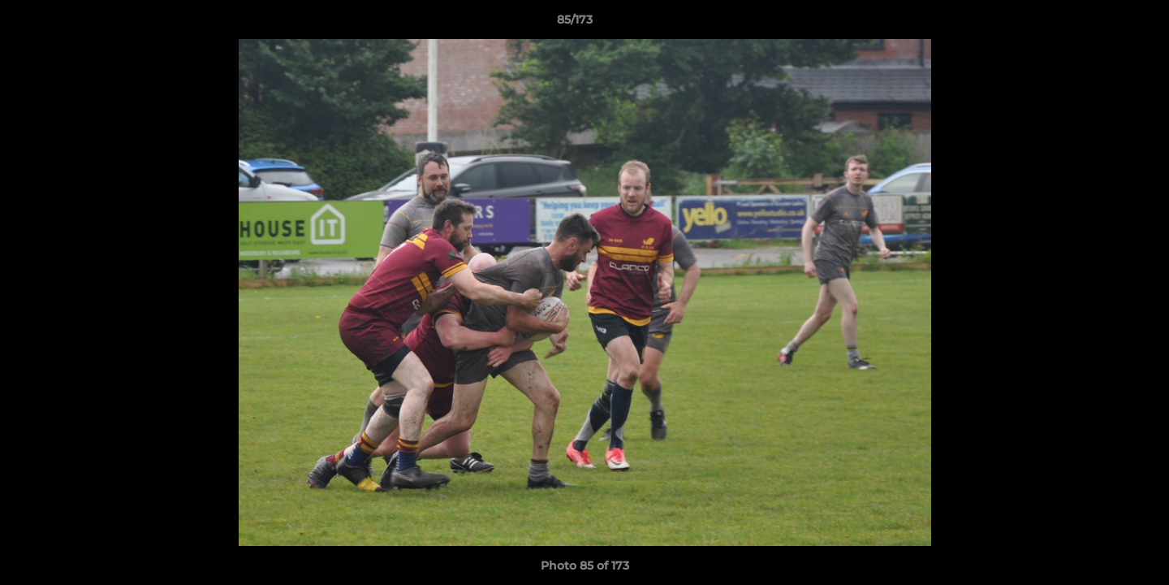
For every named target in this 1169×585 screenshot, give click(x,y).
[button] (1101, 23)
